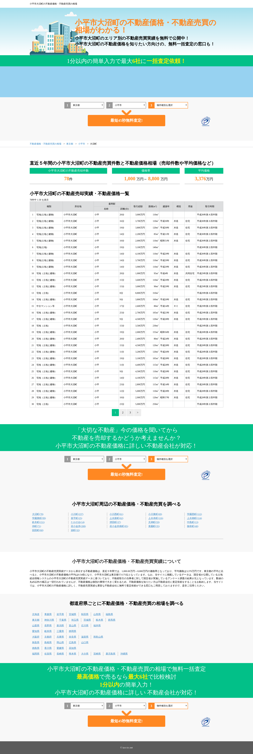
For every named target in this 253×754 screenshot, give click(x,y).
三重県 (60, 631)
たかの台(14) (78, 522)
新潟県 (60, 625)
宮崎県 (97, 653)
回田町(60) (37, 530)
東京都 (35, 620)
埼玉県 (75, 620)
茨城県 (87, 620)
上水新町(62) (116, 518)
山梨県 (35, 625)
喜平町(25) (76, 518)
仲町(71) (36, 526)
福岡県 (35, 653)
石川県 (84, 625)
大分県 (84, 653)
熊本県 (72, 653)
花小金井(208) (78, 526)
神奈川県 (49, 620)
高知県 (72, 648)
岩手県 (60, 614)
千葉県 (62, 620)
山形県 (97, 614)
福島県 (109, 614)
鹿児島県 (110, 653)
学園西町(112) (194, 514)
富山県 (72, 625)
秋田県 (84, 614)
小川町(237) (77, 514)
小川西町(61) (116, 514)
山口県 (84, 642)
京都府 (48, 637)
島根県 (48, 642)
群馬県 (111, 620)
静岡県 (72, 631)
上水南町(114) (194, 518)
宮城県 (72, 614)
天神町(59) (154, 522)
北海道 (35, 614)
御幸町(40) (192, 526)
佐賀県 (48, 653)
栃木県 (99, 620)
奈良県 (72, 637)
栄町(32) (75, 530)
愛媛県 (60, 648)
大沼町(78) (37, 514)
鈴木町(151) (38, 522)
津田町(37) (115, 522)
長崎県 (60, 653)
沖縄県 (124, 653)
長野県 (48, 625)
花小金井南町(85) (119, 526)
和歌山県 (98, 637)
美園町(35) (154, 526)
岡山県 (60, 642)
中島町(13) (192, 522)
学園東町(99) (39, 518)
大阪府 (35, 637)
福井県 (97, 625)
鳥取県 (35, 642)
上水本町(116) (155, 518)
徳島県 (35, 648)
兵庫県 (60, 637)
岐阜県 (48, 631)
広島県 (72, 642)
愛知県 (35, 631)
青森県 (48, 614)
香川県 (48, 648)
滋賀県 (84, 637)
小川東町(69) (155, 514)
